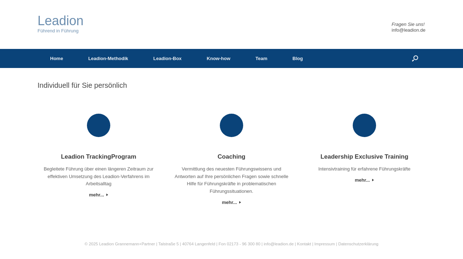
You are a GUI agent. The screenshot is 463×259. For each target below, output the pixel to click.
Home (56, 58)
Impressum (325, 244)
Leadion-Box (167, 58)
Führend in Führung (61, 23)
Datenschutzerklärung (358, 244)
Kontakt (304, 244)
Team (261, 58)
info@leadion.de (408, 30)
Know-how (219, 58)
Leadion (106, 244)
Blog (297, 58)
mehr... (98, 194)
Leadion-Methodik (108, 58)
